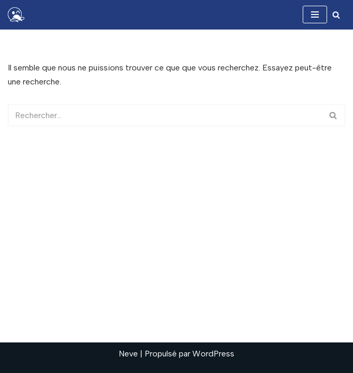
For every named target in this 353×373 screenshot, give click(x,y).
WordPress (213, 353)
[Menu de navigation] (315, 14)
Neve (128, 353)
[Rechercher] (336, 15)
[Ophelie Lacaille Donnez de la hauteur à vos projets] (19, 14)
